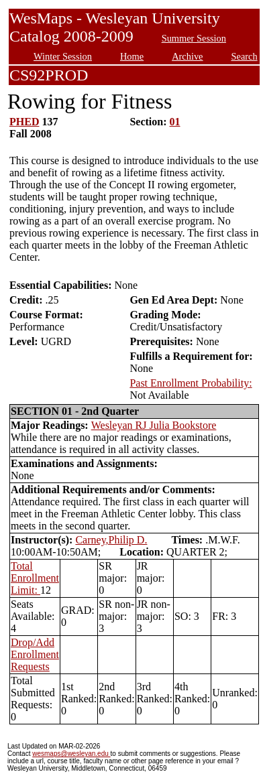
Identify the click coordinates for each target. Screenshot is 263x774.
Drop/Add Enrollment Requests (35, 654)
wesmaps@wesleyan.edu (71, 753)
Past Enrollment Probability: (190, 383)
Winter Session (63, 56)
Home (132, 56)
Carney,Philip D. (111, 539)
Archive (187, 56)
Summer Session (194, 38)
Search (244, 56)
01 (175, 121)
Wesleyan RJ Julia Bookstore (154, 425)
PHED (24, 121)
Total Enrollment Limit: (35, 578)
